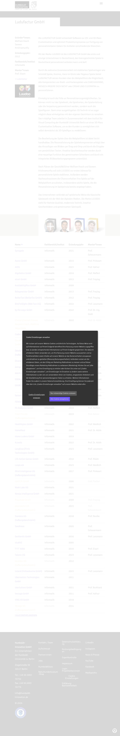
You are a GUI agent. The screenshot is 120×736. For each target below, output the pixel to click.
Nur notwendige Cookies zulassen (63, 393)
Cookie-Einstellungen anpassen (37, 396)
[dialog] (60, 368)
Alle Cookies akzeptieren (60, 399)
